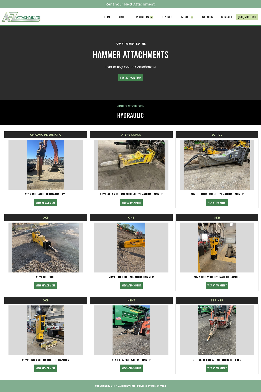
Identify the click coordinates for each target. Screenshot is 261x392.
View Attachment (45, 202)
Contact (226, 17)
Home (107, 17)
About (123, 17)
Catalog (207, 17)
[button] (144, 17)
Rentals (167, 17)
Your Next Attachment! (130, 4)
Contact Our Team (130, 77)
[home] (20, 17)
